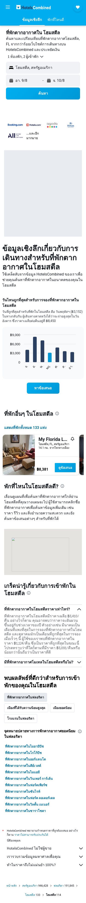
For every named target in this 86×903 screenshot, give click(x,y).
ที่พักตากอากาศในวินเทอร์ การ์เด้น (29, 778)
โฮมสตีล (30, 895)
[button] (8, 7)
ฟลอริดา (59, 885)
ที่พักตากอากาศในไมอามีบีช (24, 746)
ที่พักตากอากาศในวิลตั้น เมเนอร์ (27, 804)
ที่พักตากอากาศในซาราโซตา (25, 811)
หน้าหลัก (11, 885)
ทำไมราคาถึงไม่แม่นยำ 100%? (45, 865)
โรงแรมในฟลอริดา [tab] (20, 718)
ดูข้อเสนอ (65, 467)
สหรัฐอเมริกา (30, 885)
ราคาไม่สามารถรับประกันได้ (31, 834)
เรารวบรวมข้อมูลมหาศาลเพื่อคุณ (45, 856)
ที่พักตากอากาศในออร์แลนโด (25, 759)
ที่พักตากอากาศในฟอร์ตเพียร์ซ (26, 785)
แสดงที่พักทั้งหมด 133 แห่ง (25, 427)
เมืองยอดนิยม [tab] (62, 708)
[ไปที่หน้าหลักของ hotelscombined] (33, 7)
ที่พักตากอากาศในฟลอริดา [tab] (25, 697)
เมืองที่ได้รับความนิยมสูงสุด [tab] (26, 708)
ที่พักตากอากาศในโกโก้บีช (23, 753)
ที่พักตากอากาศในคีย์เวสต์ (23, 766)
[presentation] (57, 413)
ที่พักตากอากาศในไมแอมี (22, 772)
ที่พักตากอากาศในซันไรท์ (22, 791)
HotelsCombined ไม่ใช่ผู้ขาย (45, 848)
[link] (43, 388)
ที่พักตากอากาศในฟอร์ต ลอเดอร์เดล (30, 798)
